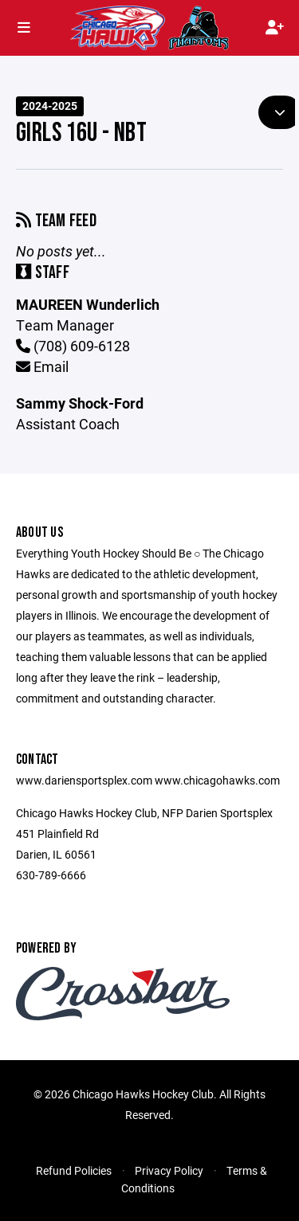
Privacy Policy (169, 1170)
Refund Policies (74, 1170)
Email (42, 366)
